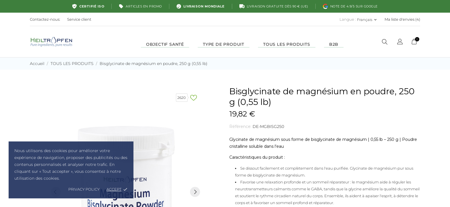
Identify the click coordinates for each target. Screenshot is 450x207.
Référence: (240, 126)
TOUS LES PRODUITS (286, 44)
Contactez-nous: (45, 19)
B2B (333, 44)
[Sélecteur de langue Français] (367, 19)
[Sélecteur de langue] (400, 42)
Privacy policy (84, 189)
